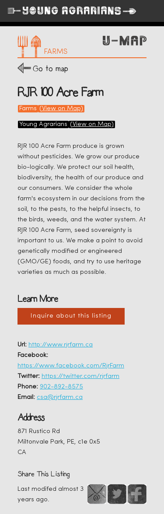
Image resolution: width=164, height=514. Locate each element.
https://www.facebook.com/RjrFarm (70, 366)
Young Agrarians (43, 124)
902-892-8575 (61, 387)
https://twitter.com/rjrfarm (80, 376)
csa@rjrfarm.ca (60, 397)
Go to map (50, 68)
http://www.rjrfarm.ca (60, 345)
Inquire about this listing (71, 316)
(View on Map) (61, 108)
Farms (28, 108)
